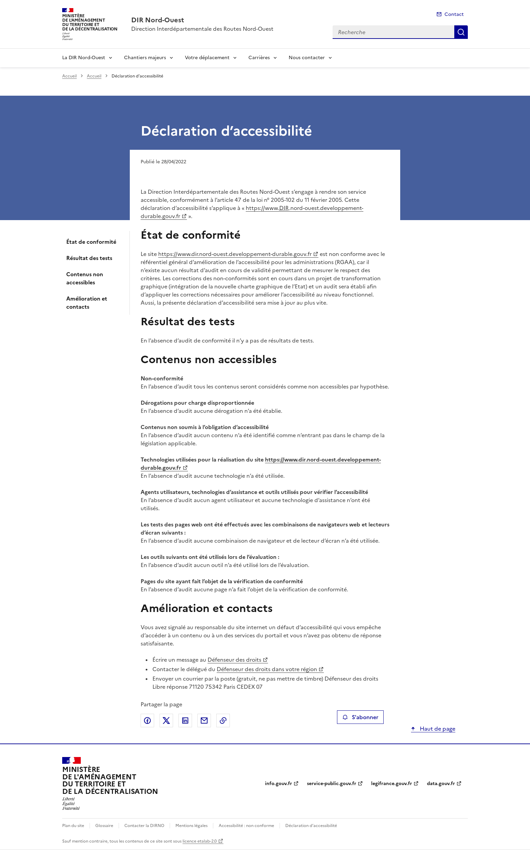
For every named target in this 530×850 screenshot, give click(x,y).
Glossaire (104, 826)
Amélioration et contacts (86, 302)
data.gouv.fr (441, 783)
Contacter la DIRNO (144, 826)
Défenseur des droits (234, 660)
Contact (454, 14)
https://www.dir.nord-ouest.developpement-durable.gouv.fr (235, 254)
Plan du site (73, 826)
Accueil (69, 76)
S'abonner (360, 717)
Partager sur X (166, 720)
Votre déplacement (207, 57)
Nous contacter (307, 57)
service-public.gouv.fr (331, 783)
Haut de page (436, 729)
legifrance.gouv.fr (391, 783)
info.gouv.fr (278, 783)
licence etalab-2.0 (200, 841)
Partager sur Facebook (147, 720)
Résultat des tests (89, 258)
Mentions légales (191, 826)
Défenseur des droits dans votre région (267, 669)
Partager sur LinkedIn (185, 720)
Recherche (461, 32)
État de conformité (91, 242)
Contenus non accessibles (84, 278)
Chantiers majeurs (145, 57)
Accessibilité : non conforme (246, 826)
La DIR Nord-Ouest (83, 57)
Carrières (259, 57)
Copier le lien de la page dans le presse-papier (223, 720)
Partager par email (204, 720)
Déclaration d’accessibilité (311, 826)
